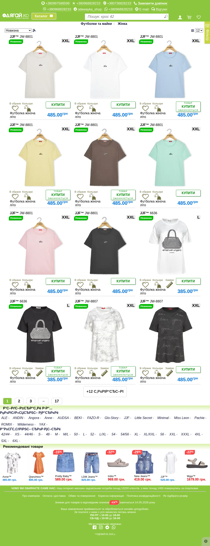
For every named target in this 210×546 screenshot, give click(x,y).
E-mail (142, 9)
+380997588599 (55, 3)
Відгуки (159, 9)
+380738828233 (117, 3)
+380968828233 (86, 3)
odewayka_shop (88, 9)
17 (57, 401)
